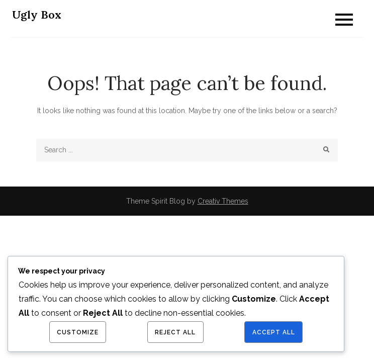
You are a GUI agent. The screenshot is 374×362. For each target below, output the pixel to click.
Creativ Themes (223, 201)
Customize (78, 332)
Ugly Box (36, 15)
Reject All (175, 332)
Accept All (273, 332)
